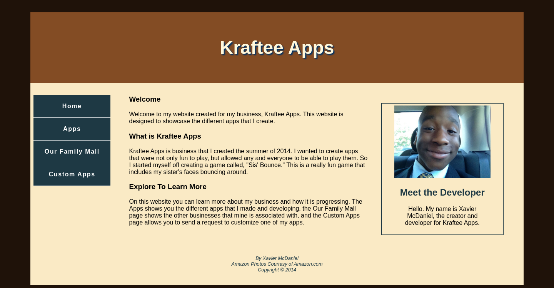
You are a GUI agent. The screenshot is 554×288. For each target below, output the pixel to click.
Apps (72, 129)
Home (72, 106)
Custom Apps (72, 174)
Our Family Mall (72, 151)
